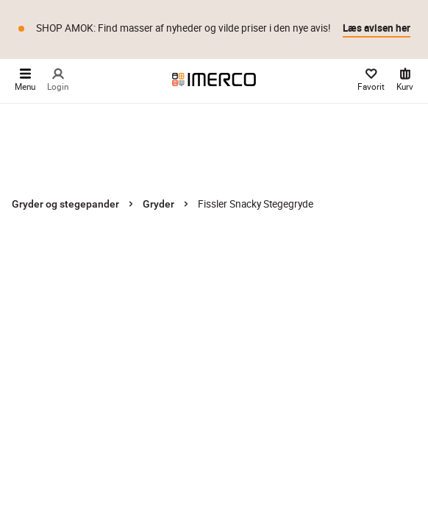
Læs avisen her (376, 28)
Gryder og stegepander (65, 204)
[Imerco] (214, 79)
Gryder (158, 204)
